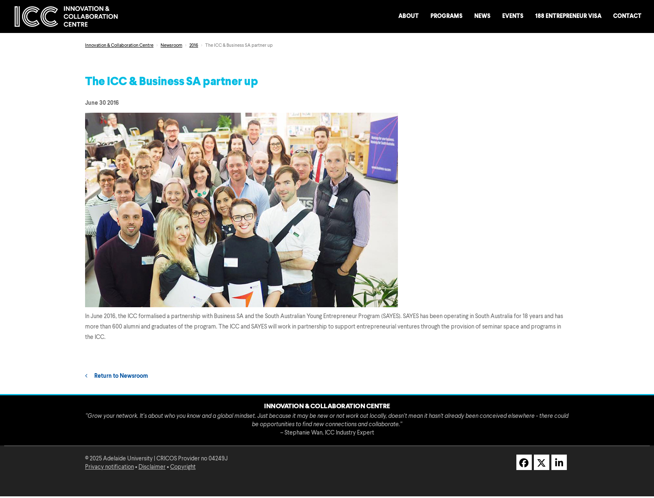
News (482, 16)
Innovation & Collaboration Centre (119, 45)
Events (512, 16)
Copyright (183, 467)
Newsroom (171, 45)
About (408, 16)
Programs (446, 16)
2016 (193, 45)
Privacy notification (109, 467)
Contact (627, 16)
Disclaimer (152, 467)
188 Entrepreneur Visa (568, 16)
